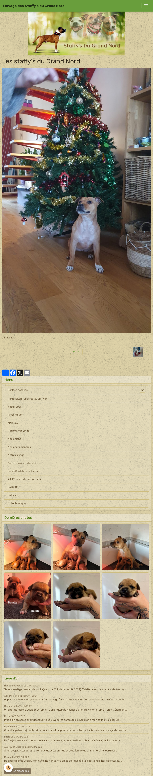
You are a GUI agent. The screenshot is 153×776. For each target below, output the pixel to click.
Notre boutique (17, 503)
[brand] (34, 5)
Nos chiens (14, 439)
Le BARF (13, 487)
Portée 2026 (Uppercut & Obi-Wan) (28, 398)
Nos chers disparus (19, 447)
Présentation (15, 414)
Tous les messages (18, 771)
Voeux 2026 (15, 406)
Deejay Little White (18, 431)
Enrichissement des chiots (24, 463)
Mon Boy (13, 423)
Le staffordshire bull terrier (24, 471)
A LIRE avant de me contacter (25, 479)
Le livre (12, 495)
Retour (76, 351)
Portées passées (18, 390)
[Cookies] (8, 767)
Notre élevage (16, 455)
